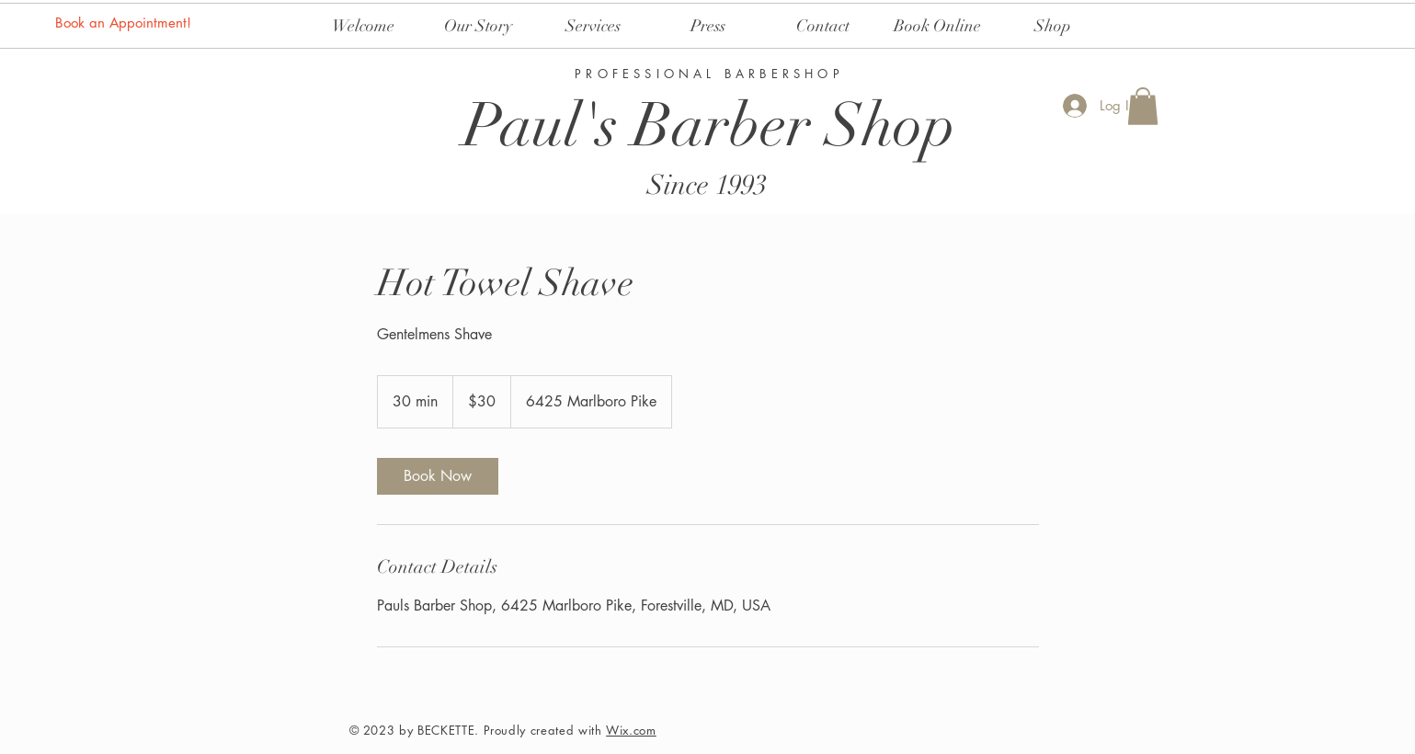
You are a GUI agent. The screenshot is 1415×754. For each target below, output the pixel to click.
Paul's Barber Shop (709, 125)
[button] (1142, 106)
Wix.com (631, 730)
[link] (437, 476)
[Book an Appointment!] (124, 22)
